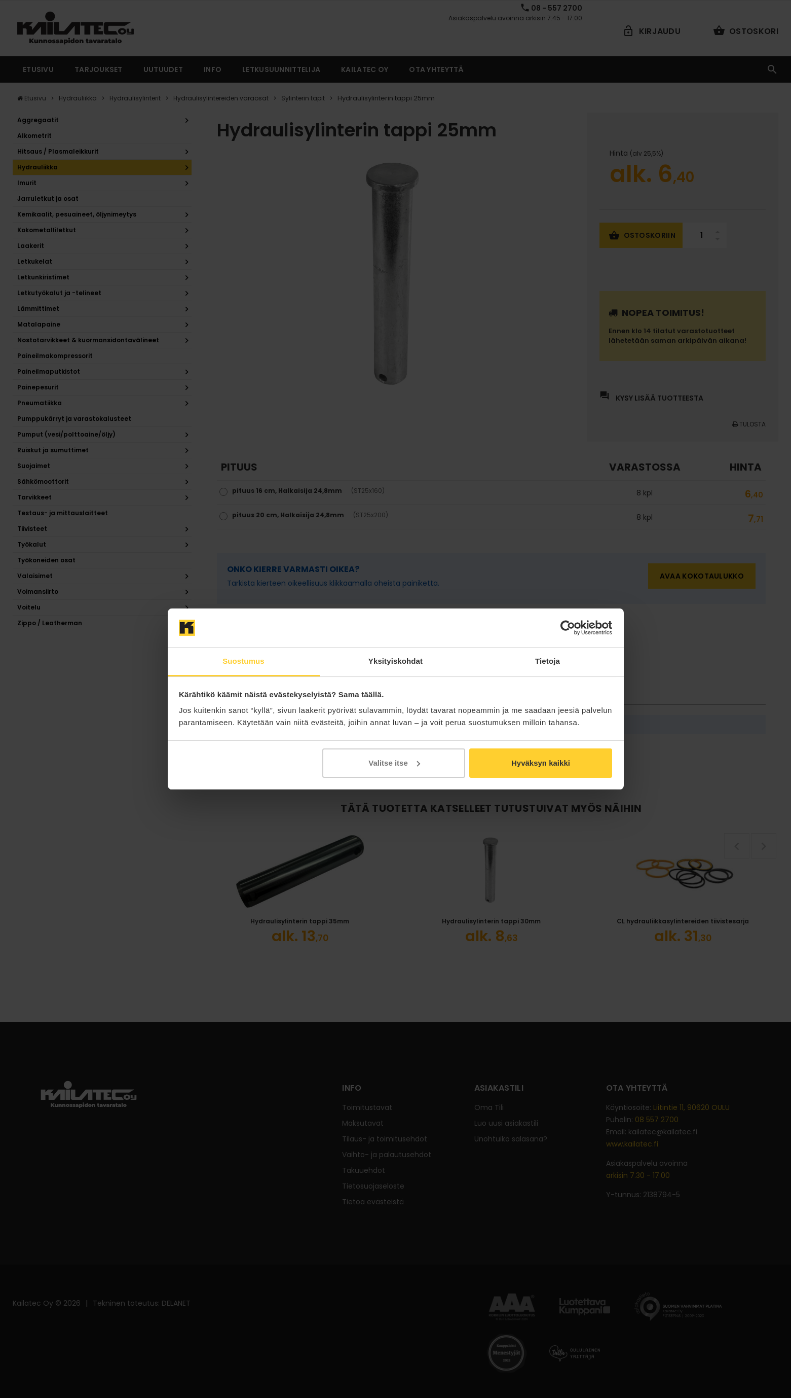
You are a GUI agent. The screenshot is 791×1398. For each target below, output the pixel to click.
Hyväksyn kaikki (540, 763)
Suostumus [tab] (243, 661)
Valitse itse (394, 763)
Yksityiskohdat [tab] (395, 661)
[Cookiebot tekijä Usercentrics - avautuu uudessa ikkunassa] (567, 627)
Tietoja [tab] (547, 661)
